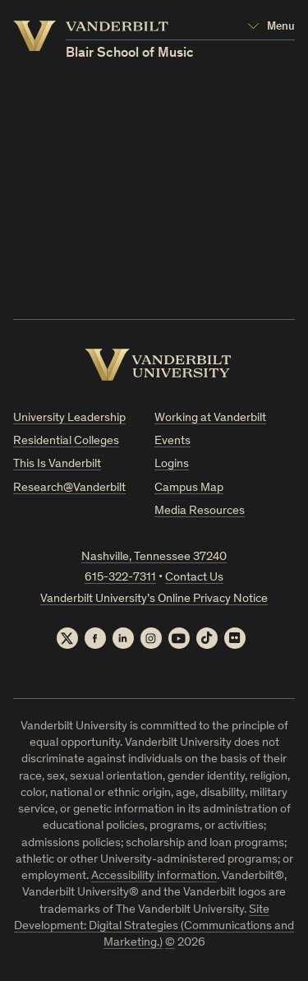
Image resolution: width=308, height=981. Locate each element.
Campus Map (188, 488)
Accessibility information (154, 876)
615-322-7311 (120, 577)
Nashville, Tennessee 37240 (154, 557)
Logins (171, 464)
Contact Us (194, 577)
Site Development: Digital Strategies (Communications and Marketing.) (154, 927)
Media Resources (199, 511)
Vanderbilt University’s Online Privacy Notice (154, 599)
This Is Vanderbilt (57, 464)
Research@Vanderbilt (69, 488)
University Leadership (69, 418)
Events (172, 441)
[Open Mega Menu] (271, 27)
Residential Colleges (66, 441)
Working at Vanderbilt (210, 418)
